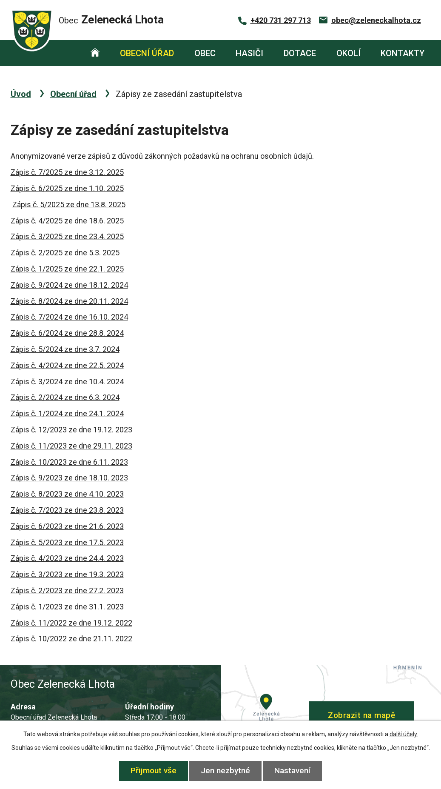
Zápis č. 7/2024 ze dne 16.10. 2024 (69, 316)
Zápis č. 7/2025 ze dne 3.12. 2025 (67, 172)
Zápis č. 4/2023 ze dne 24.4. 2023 (67, 558)
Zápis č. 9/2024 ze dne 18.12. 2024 (69, 284)
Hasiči (249, 53)
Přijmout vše (152, 770)
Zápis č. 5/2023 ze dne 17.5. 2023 (67, 542)
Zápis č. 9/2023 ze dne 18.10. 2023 (69, 477)
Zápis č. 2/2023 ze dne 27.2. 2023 (67, 590)
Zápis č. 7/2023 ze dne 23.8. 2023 (67, 510)
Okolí (348, 53)
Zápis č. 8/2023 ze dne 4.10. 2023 (67, 493)
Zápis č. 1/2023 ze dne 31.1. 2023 (67, 606)
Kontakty (402, 53)
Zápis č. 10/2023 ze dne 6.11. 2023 (69, 461)
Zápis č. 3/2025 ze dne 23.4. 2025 (67, 236)
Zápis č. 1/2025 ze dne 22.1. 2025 (67, 268)
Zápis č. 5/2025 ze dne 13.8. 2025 (68, 204)
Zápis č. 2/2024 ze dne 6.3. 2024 (65, 397)
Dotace (300, 53)
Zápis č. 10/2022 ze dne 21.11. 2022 (71, 638)
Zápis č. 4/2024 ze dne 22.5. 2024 (67, 365)
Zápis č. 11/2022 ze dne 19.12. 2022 (71, 622)
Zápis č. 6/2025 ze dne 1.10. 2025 (67, 188)
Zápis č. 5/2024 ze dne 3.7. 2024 (65, 349)
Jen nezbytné (225, 770)
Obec (205, 53)
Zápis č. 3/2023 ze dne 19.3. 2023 (67, 574)
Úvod (95, 53)
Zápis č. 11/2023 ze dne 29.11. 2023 (71, 445)
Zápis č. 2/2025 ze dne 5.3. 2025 (65, 252)
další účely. (404, 734)
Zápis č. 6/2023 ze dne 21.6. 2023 (67, 526)
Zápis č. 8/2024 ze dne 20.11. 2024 (69, 301)
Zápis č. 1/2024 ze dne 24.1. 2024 (67, 413)
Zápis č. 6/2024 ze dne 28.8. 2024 (67, 333)
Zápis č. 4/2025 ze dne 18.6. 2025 (67, 220)
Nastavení (294, 770)
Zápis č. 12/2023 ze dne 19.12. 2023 (71, 429)
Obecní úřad (147, 53)
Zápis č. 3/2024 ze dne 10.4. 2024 (67, 381)
